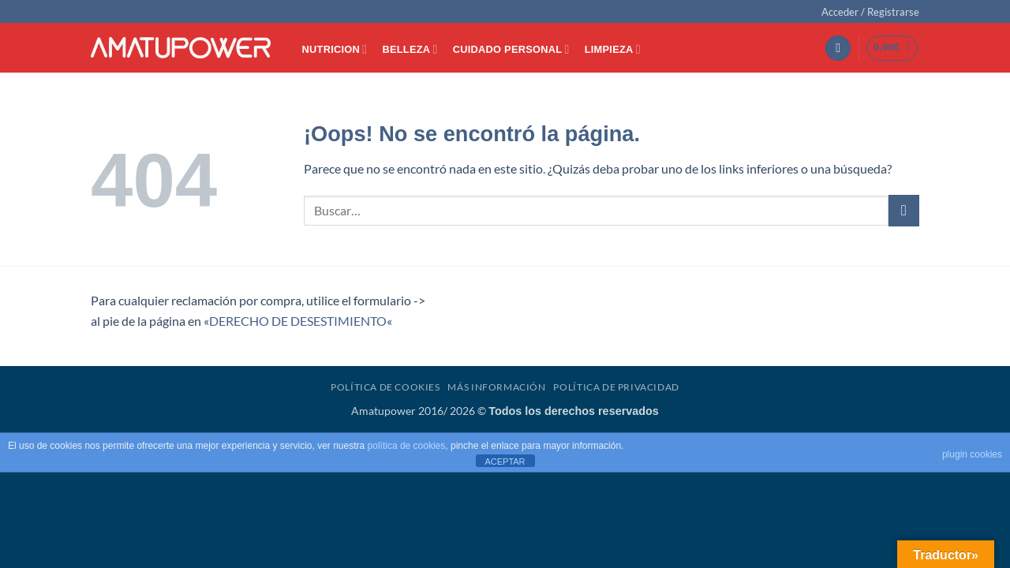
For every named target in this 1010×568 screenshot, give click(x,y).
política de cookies (407, 445)
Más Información (496, 387)
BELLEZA (409, 49)
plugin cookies (972, 454)
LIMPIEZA (613, 49)
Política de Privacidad (616, 387)
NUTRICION (335, 49)
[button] (870, 12)
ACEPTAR (504, 461)
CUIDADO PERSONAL (511, 49)
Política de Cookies (385, 387)
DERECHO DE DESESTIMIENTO (298, 320)
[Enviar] (903, 210)
